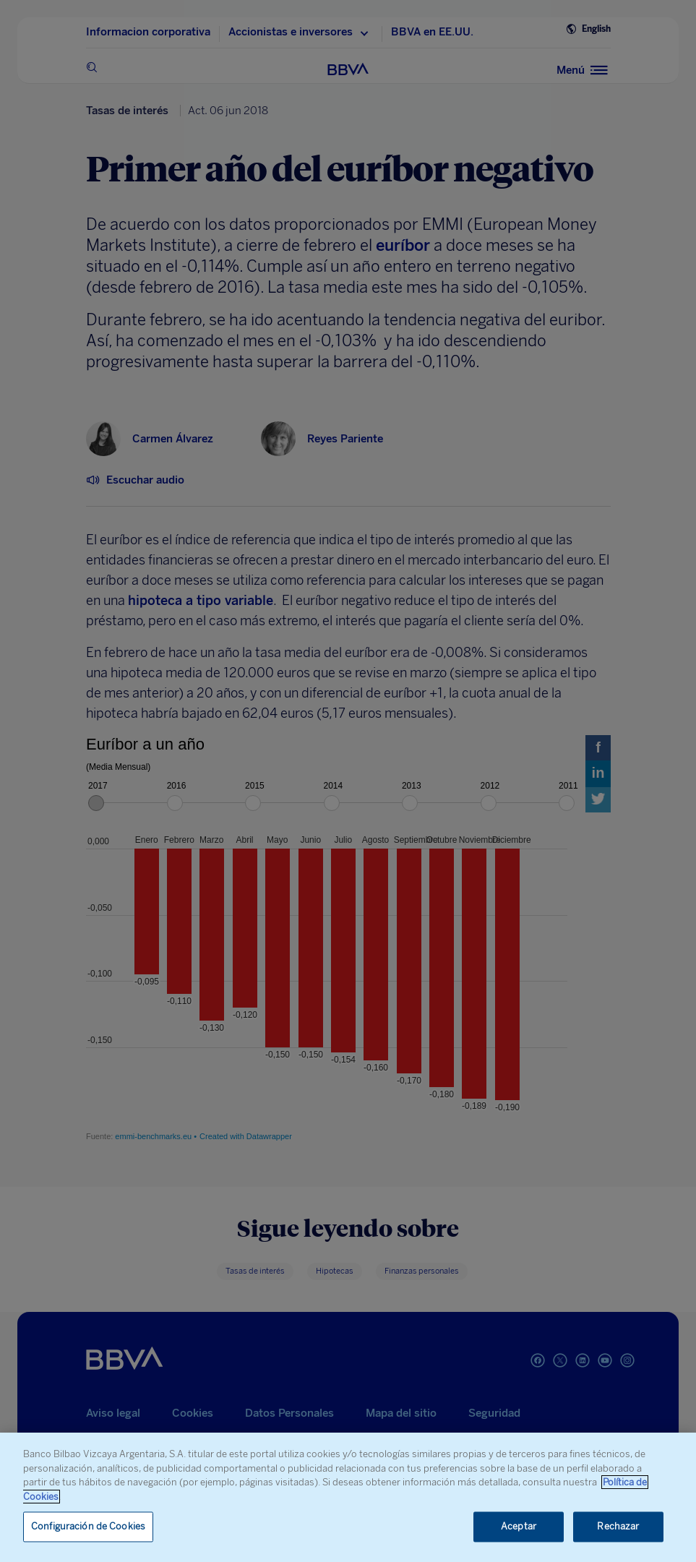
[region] (348, 1497)
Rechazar (618, 1527)
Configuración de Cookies (88, 1527)
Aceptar (518, 1527)
